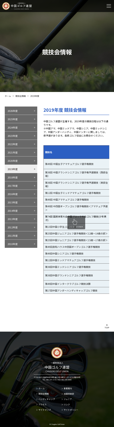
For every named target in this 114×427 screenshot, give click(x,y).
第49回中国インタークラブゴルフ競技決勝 (68, 284)
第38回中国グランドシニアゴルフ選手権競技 (69, 275)
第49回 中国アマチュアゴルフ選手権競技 (67, 199)
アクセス (42, 404)
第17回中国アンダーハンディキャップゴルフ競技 (71, 290)
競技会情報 (43, 393)
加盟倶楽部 (69, 393)
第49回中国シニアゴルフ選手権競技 (64, 253)
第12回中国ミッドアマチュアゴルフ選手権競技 (70, 260)
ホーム (41, 388)
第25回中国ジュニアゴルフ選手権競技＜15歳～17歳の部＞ (76, 240)
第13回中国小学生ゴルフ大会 (60, 227)
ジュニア (68, 399)
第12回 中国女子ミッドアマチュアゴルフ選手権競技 (73, 193)
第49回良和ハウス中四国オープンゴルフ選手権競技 (72, 247)
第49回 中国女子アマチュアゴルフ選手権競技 (69, 164)
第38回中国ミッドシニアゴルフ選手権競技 (68, 267)
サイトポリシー (71, 409)
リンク (67, 404)
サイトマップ (44, 409)
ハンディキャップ (46, 399)
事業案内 (68, 388)
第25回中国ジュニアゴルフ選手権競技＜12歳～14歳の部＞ (76, 233)
